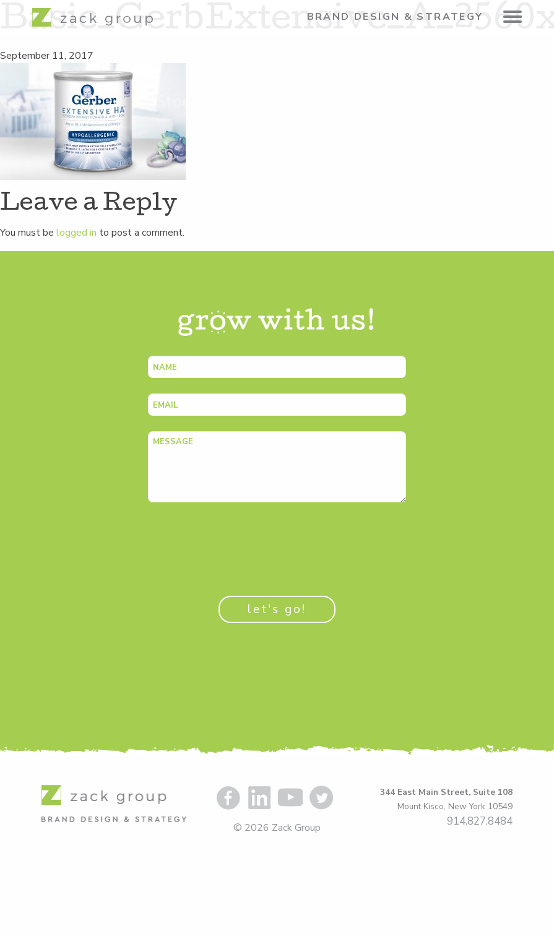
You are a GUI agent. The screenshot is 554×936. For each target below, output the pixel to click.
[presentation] (242, 542)
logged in (76, 232)
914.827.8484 (480, 821)
